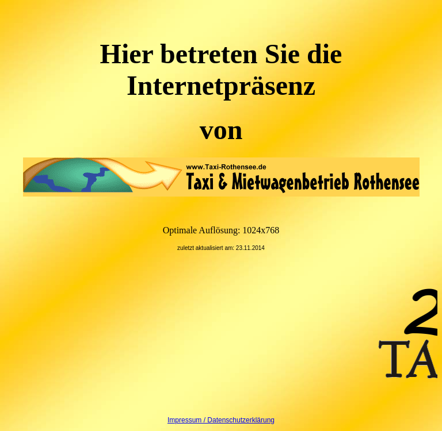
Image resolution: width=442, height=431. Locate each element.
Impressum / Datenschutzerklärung (221, 420)
